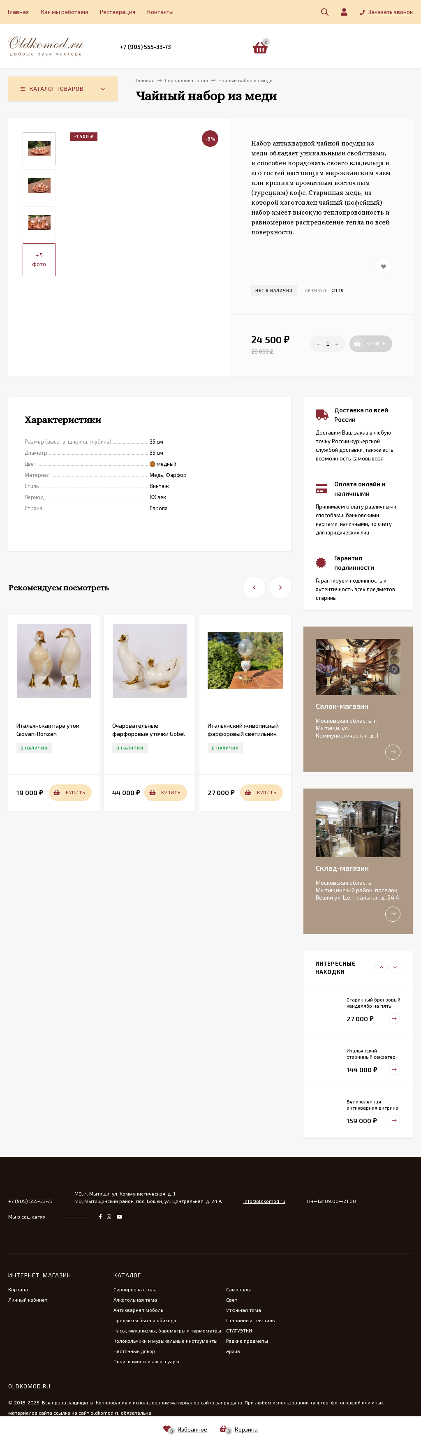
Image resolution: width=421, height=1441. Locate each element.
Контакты (160, 11)
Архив (233, 1351)
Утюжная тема (243, 1310)
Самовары (238, 1289)
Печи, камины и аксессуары (146, 1361)
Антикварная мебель (138, 1310)
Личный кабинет (27, 1299)
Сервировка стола (135, 1289)
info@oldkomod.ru (264, 1201)
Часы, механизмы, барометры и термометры (167, 1330)
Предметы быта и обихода (144, 1320)
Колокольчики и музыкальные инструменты (165, 1341)
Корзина (18, 1289)
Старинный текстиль (250, 1320)
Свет (231, 1299)
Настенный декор (134, 1351)
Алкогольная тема (135, 1299)
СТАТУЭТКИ (239, 1330)
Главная (18, 11)
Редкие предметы (247, 1341)
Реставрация (117, 11)
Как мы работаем (64, 11)
